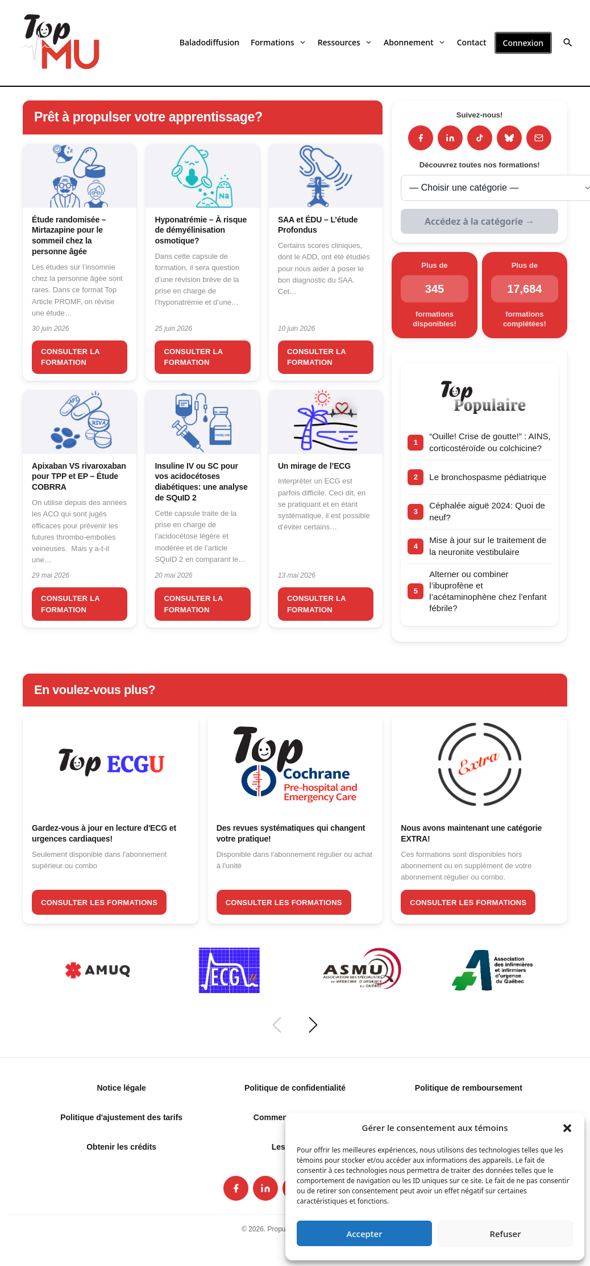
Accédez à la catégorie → (479, 221)
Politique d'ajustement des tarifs (121, 1117)
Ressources (345, 42)
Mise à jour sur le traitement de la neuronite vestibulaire (487, 545)
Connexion (523, 42)
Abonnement (415, 42)
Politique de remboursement (468, 1087)
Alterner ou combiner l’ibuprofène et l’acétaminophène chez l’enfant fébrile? (487, 591)
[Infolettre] (538, 137)
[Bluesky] (509, 137)
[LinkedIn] (450, 137)
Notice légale (121, 1087)
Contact (472, 42)
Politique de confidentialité (295, 1087)
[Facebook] (420, 137)
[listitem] (235, 1188)
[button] (567, 1127)
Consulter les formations (99, 902)
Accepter (364, 1233)
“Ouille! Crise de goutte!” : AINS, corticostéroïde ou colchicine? (489, 441)
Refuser (505, 1233)
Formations (278, 42)
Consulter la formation (70, 357)
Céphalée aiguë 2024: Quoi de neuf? (487, 510)
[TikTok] (479, 137)
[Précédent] (276, 1024)
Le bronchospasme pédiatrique (487, 477)
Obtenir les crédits (121, 1146)
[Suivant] (313, 1024)
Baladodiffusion (209, 42)
